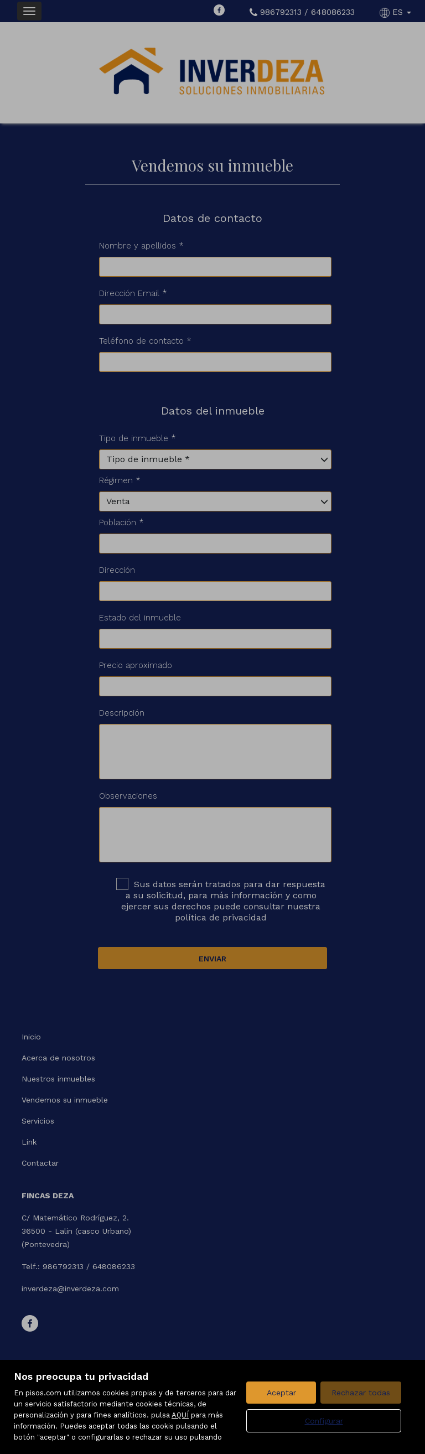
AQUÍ (180, 1415)
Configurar (324, 1420)
